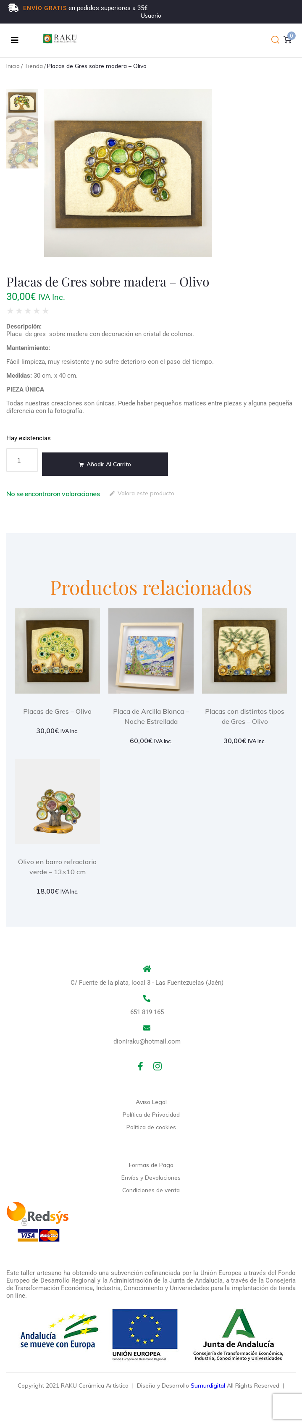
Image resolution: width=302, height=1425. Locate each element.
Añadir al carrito (109, 464)
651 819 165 (147, 1012)
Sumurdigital (208, 1385)
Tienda (33, 66)
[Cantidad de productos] (22, 460)
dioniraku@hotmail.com (147, 1041)
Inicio (13, 66)
